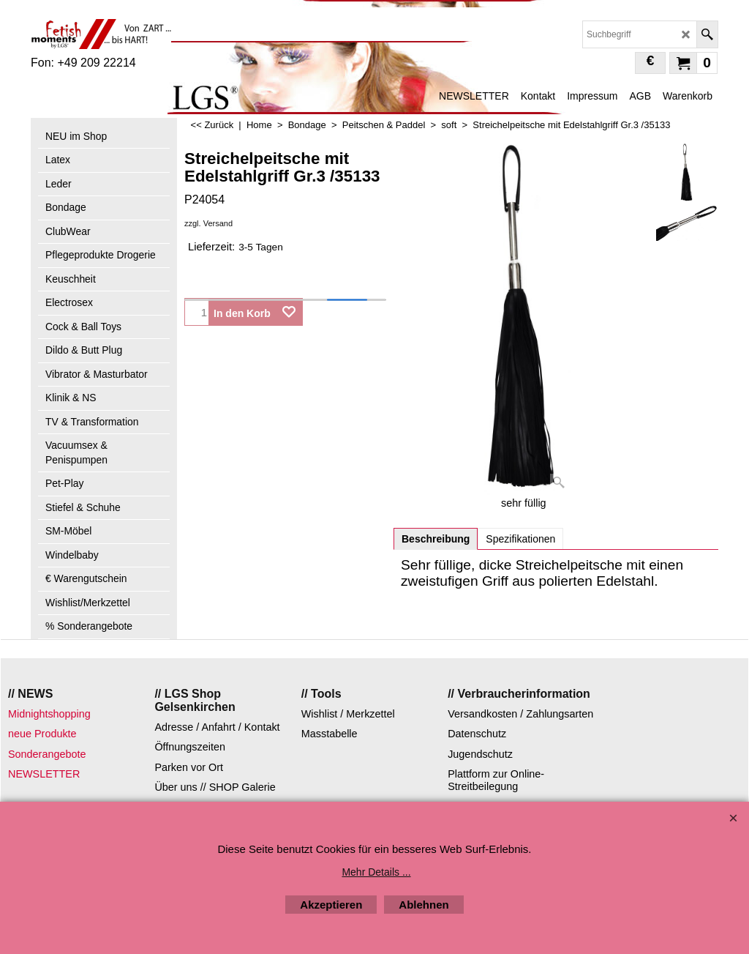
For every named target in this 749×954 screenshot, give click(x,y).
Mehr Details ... (376, 872)
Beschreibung (436, 539)
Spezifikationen (520, 539)
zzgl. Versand (208, 223)
